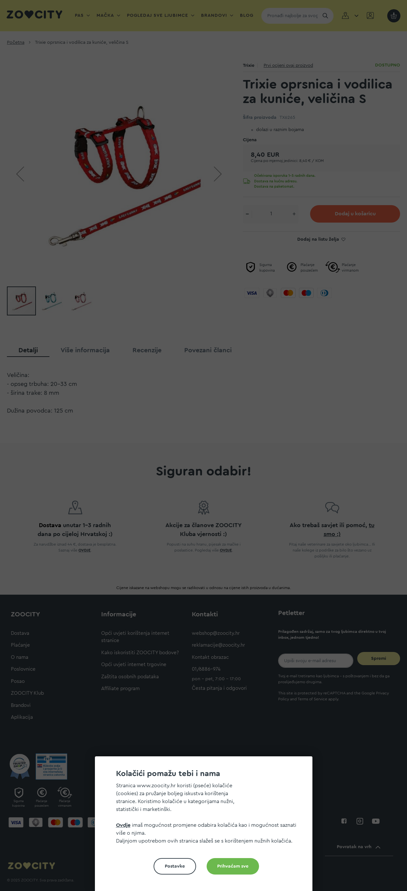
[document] (206, 826)
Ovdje (123, 825)
